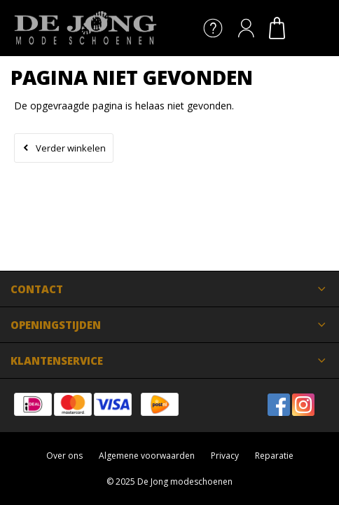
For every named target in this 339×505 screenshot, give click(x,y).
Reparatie (274, 456)
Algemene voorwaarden (147, 456)
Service (213, 28)
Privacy (225, 456)
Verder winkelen (71, 148)
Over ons (64, 456)
